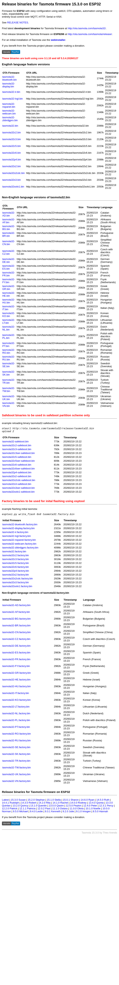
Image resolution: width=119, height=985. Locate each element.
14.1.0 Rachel (60, 804)
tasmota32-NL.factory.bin (16, 715)
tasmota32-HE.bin (8, 294)
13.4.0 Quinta (96, 804)
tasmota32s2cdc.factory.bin (17, 580)
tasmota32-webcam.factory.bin (19, 545)
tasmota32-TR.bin (8, 381)
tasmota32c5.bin (11, 146)
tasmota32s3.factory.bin (15, 584)
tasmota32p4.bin (11, 159)
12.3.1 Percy (106, 807)
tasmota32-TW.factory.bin (16, 769)
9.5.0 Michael (20, 813)
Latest (5, 801)
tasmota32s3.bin (11, 179)
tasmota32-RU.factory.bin (16, 742)
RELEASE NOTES (17, 22)
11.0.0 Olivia (77, 810)
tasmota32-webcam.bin (9, 112)
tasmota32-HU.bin (8, 301)
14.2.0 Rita (44, 804)
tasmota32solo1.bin (13, 186)
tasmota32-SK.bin (8, 373)
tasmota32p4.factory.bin (15, 572)
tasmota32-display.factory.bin (18, 530)
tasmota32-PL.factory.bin (16, 721)
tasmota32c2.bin (11, 132)
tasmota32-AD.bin (8, 214)
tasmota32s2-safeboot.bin (16, 477)
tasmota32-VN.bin (8, 404)
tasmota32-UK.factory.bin (16, 776)
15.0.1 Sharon (71, 801)
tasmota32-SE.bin (8, 365)
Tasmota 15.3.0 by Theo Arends (99, 834)
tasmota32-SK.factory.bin (16, 755)
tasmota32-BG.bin (8, 228)
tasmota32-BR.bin (8, 234)
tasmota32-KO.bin (8, 315)
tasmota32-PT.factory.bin (16, 728)
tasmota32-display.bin (8, 85)
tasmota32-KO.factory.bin (16, 701)
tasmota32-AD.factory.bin (16, 606)
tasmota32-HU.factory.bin (16, 688)
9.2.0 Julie (68, 813)
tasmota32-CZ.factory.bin (16, 640)
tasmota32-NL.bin (8, 328)
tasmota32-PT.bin (8, 344)
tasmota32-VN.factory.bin (16, 782)
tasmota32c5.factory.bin (15, 564)
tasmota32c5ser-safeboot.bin (18, 462)
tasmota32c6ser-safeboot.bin (18, 469)
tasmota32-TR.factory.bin (16, 762)
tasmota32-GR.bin (8, 287)
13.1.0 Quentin (38, 807)
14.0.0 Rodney (78, 804)
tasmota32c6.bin (11, 152)
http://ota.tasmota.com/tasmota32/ (87, 28)
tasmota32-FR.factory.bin (16, 661)
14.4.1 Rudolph (10, 804)
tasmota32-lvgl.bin (12, 98)
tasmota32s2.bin (11, 166)
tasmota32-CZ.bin (8, 252)
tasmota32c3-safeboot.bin (16, 450)
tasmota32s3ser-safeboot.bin (18, 489)
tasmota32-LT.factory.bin (15, 708)
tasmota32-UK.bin (8, 398)
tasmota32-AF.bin (8, 221)
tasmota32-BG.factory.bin (16, 620)
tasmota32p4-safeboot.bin (16, 473)
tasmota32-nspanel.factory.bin (19, 541)
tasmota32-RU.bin (8, 358)
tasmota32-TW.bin (8, 389)
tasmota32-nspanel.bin (8, 105)
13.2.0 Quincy (20, 807)
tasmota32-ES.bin (8, 267)
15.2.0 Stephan (36, 801)
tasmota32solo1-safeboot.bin (18, 492)
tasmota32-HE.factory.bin (16, 681)
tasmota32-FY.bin (8, 281)
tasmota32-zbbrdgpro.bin (10, 119)
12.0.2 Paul (44, 810)
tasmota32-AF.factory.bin (16, 613)
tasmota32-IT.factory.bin (15, 694)
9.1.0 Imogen (83, 813)
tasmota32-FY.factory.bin (16, 667)
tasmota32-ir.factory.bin (15, 533)
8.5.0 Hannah (100, 813)
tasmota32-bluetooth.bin (9, 78)
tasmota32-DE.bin (8, 260)
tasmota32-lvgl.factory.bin (16, 537)
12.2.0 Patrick (9, 810)
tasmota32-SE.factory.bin (16, 748)
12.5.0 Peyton (73, 807)
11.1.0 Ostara (60, 810)
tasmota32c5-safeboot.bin (16, 458)
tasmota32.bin (10, 125)
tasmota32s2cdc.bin (13, 173)
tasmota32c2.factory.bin (15, 557)
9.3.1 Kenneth (53, 813)
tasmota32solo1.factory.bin (17, 588)
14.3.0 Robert (28, 804)
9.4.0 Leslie (36, 813)
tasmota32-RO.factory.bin (16, 735)
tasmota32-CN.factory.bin (16, 634)
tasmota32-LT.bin (8, 321)
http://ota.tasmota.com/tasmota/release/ (90, 34)
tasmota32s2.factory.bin (15, 576)
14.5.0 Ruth (102, 801)
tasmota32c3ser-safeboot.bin (18, 454)
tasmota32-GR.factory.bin (16, 674)
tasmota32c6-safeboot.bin (16, 465)
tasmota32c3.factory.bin (15, 560)
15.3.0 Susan (18, 801)
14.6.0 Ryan (87, 801)
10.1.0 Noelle (93, 810)
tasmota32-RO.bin (8, 351)
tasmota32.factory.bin (14, 553)
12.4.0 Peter (90, 807)
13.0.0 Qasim (56, 807)
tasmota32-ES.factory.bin (16, 654)
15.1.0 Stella (54, 801)
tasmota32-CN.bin (8, 243)
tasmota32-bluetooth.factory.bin (19, 526)
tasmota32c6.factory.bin (15, 568)
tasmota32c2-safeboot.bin (16, 446)
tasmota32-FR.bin (8, 274)
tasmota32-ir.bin (11, 91)
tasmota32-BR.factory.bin (16, 627)
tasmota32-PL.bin (8, 336)
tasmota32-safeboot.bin (15, 442)
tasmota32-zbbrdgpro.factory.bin (20, 549)
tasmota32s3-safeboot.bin (16, 485)
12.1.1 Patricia (27, 810)
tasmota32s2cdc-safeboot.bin (18, 481)
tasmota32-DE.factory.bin (16, 647)
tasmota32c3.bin (11, 139)
